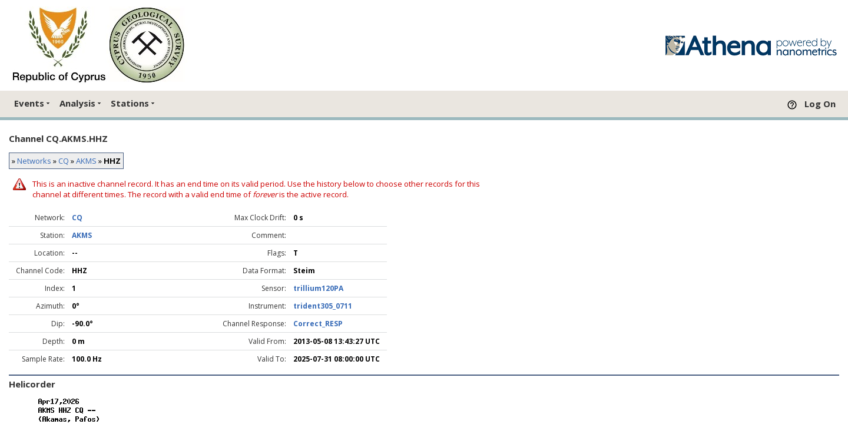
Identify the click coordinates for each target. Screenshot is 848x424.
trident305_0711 (322, 306)
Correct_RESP (318, 324)
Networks (34, 160)
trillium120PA (318, 288)
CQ (63, 160)
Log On (820, 104)
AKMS (86, 160)
